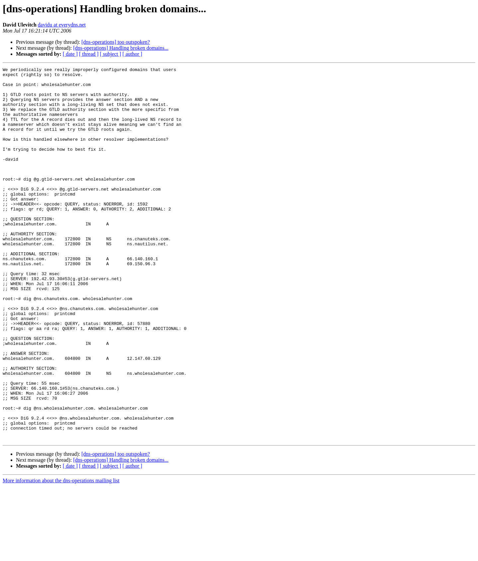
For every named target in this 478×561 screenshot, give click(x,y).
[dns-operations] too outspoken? (115, 42)
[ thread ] (89, 54)
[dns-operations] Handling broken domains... (120, 48)
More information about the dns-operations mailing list (61, 555)
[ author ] (132, 54)
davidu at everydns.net (62, 25)
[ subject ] (110, 54)
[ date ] (70, 54)
